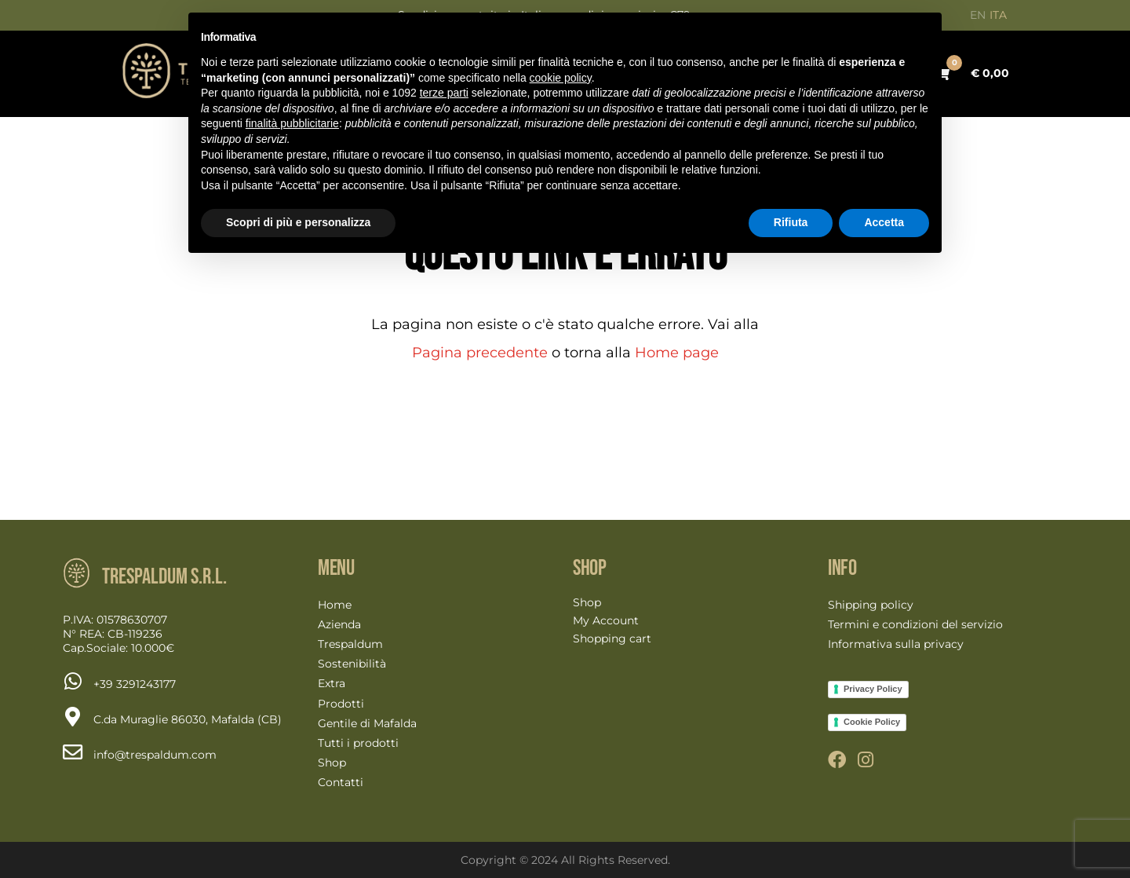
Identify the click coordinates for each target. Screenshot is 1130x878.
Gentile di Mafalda (367, 723)
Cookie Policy (872, 721)
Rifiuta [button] (791, 222)
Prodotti (341, 704)
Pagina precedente (480, 352)
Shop (332, 762)
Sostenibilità (352, 664)
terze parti (444, 92)
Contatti (340, 782)
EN (978, 15)
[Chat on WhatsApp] (134, 684)
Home (335, 605)
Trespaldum (350, 644)
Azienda (339, 624)
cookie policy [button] (561, 77)
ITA (998, 15)
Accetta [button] (884, 222)
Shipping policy (870, 605)
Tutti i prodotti (358, 743)
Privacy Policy (873, 688)
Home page (677, 352)
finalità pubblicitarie (292, 123)
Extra (331, 683)
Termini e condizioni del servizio (915, 624)
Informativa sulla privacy (896, 644)
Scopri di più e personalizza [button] (298, 222)
